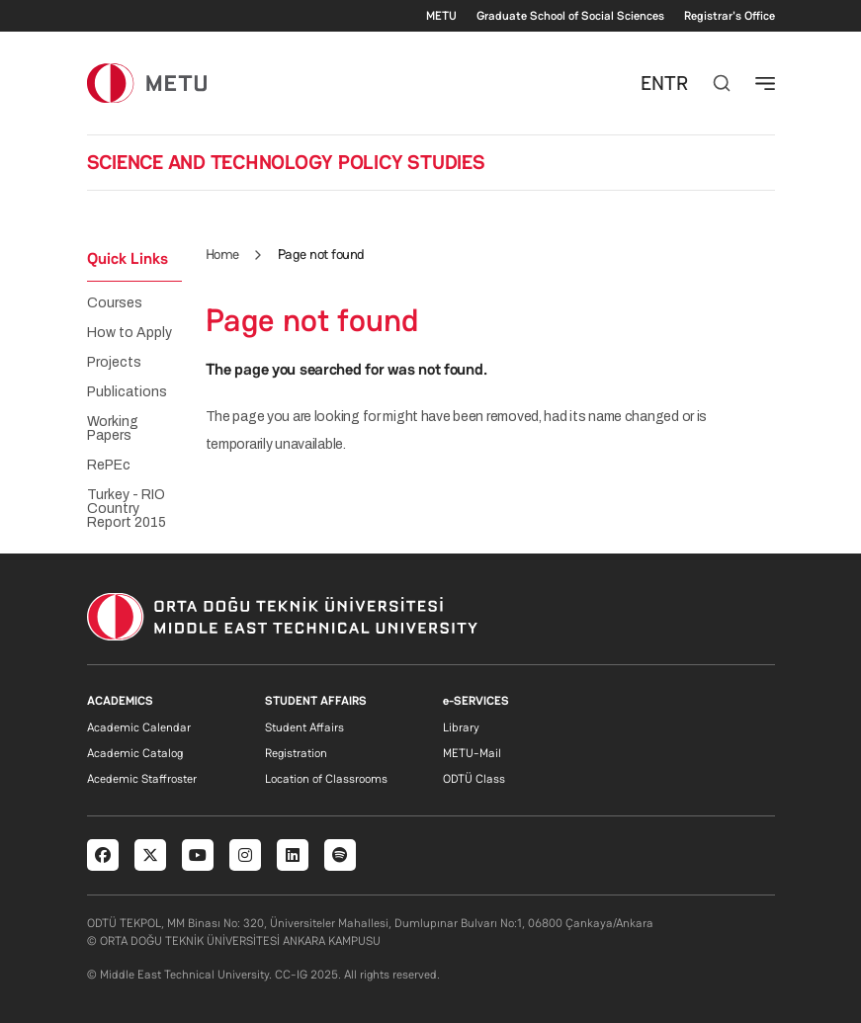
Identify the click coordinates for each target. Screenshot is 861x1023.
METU (441, 16)
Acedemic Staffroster (142, 779)
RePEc (108, 465)
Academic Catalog (135, 753)
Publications (127, 392)
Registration (296, 753)
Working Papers (112, 429)
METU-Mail (472, 753)
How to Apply (129, 333)
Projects (114, 363)
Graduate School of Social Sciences (570, 16)
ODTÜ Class (474, 779)
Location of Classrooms (326, 779)
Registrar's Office (729, 16)
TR (676, 83)
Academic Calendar (139, 727)
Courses (114, 303)
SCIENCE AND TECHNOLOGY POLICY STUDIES (286, 162)
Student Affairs (304, 727)
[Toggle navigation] (765, 83)
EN (652, 83)
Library (461, 727)
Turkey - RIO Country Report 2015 (126, 509)
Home (222, 254)
